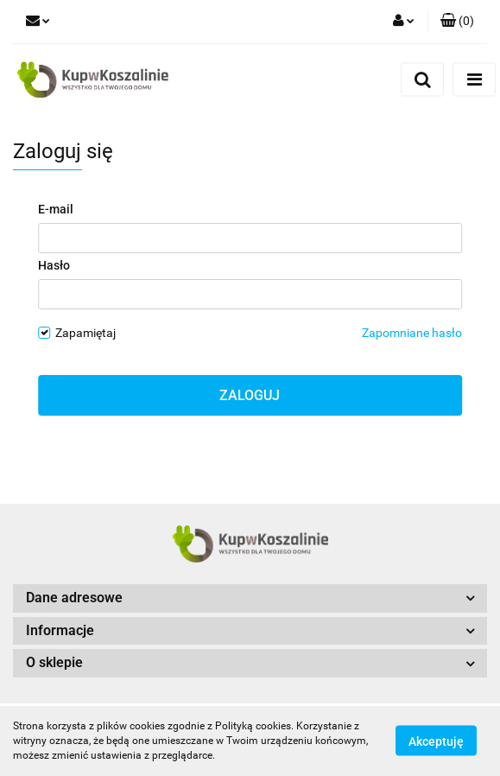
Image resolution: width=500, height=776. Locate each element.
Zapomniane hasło (412, 333)
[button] (457, 21)
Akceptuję (436, 741)
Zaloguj (249, 395)
